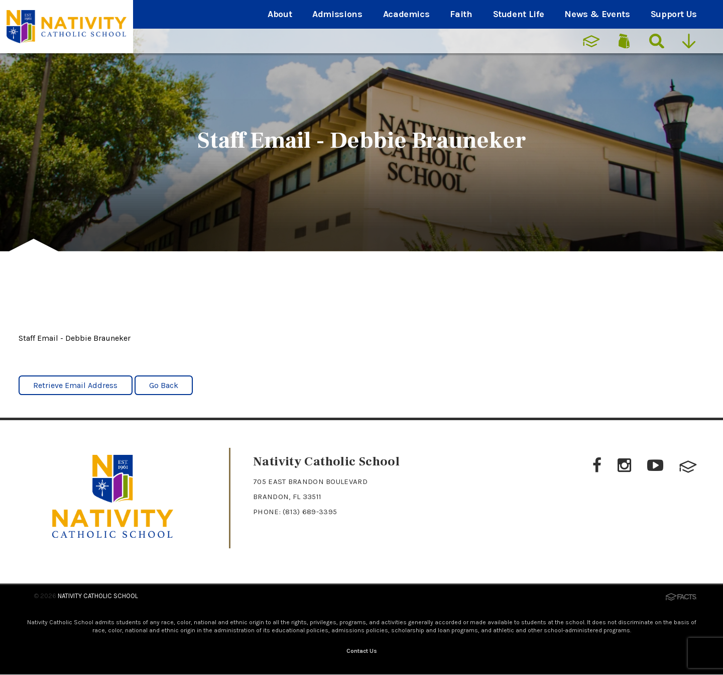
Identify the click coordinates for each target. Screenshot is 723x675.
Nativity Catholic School (98, 596)
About (280, 14)
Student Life (518, 14)
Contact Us (361, 650)
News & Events (597, 14)
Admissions (337, 14)
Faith (461, 14)
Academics (406, 14)
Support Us (674, 14)
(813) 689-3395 (310, 511)
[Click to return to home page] (112, 535)
